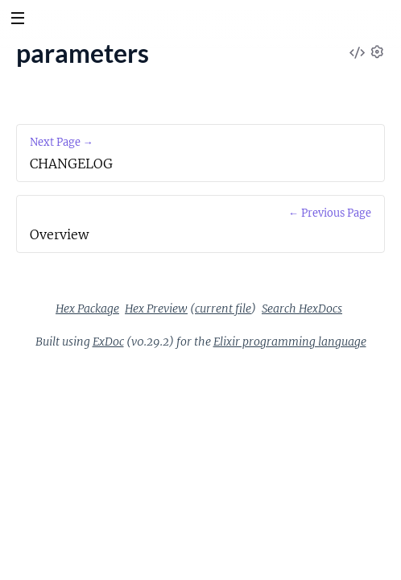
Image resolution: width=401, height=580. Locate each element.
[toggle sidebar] (17, 20)
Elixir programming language (289, 341)
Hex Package (87, 308)
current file (223, 308)
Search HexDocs (302, 308)
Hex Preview (156, 308)
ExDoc (108, 341)
